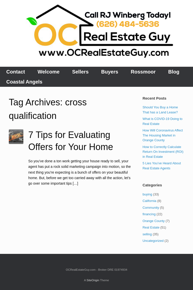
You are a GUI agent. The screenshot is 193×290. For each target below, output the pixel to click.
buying (147, 194)
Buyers (109, 72)
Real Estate (150, 227)
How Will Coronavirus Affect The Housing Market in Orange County (162, 135)
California (149, 201)
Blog (173, 72)
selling (147, 234)
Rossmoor (143, 72)
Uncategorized (153, 241)
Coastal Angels (24, 82)
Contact (15, 72)
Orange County (153, 221)
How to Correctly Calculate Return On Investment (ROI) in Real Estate (162, 152)
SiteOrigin (92, 280)
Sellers (80, 72)
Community (150, 207)
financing (149, 214)
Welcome (48, 72)
